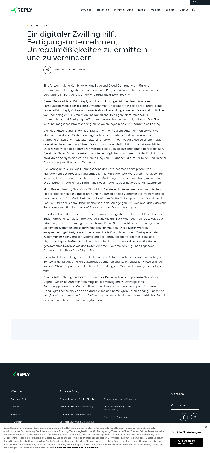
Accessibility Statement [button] (116, 417)
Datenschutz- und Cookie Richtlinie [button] (78, 399)
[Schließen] (206, 427)
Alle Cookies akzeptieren (186, 442)
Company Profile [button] (19, 399)
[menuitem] (86, 10)
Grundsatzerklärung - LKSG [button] (118, 408)
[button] (185, 394)
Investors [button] (15, 414)
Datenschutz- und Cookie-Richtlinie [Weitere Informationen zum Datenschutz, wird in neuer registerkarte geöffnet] (76, 448)
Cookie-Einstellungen (186, 432)
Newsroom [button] (16, 422)
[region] (105, 438)
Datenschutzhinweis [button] (76, 407)
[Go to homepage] (22, 10)
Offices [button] (15, 407)
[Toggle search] (193, 10)
